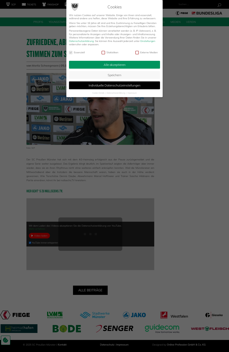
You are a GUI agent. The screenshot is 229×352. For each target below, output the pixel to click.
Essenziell (77, 50)
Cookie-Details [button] (98, 91)
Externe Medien (146, 50)
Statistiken (110, 50)
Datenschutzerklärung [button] (116, 91)
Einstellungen (147, 39)
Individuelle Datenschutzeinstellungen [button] (114, 83)
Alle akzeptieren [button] (115, 63)
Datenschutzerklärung (81, 39)
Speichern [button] (114, 73)
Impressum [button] (132, 91)
